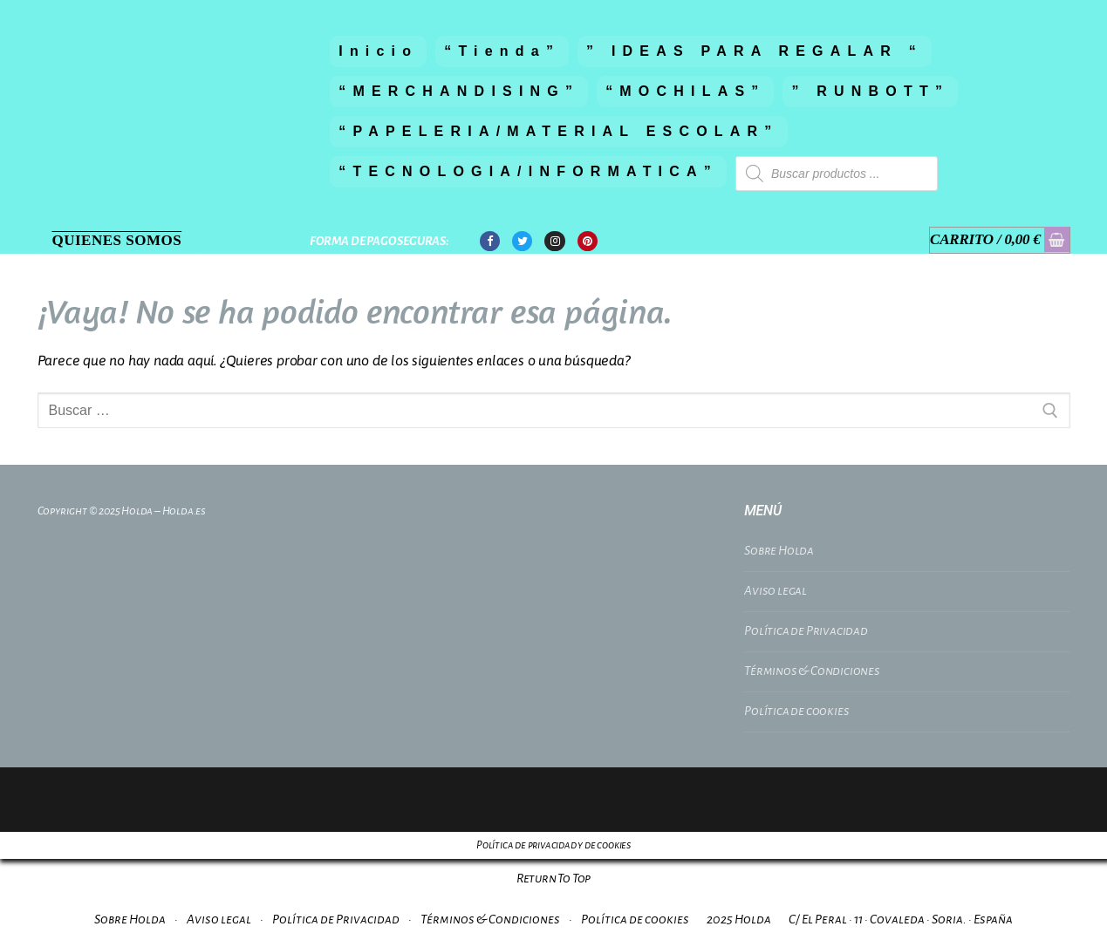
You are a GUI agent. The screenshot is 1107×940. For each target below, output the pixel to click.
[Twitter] (522, 241)
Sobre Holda (779, 550)
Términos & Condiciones (812, 671)
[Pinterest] (587, 241)
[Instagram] (554, 241)
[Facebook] (490, 241)
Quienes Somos (117, 240)
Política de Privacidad (806, 630)
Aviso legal (775, 590)
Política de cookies (796, 711)
